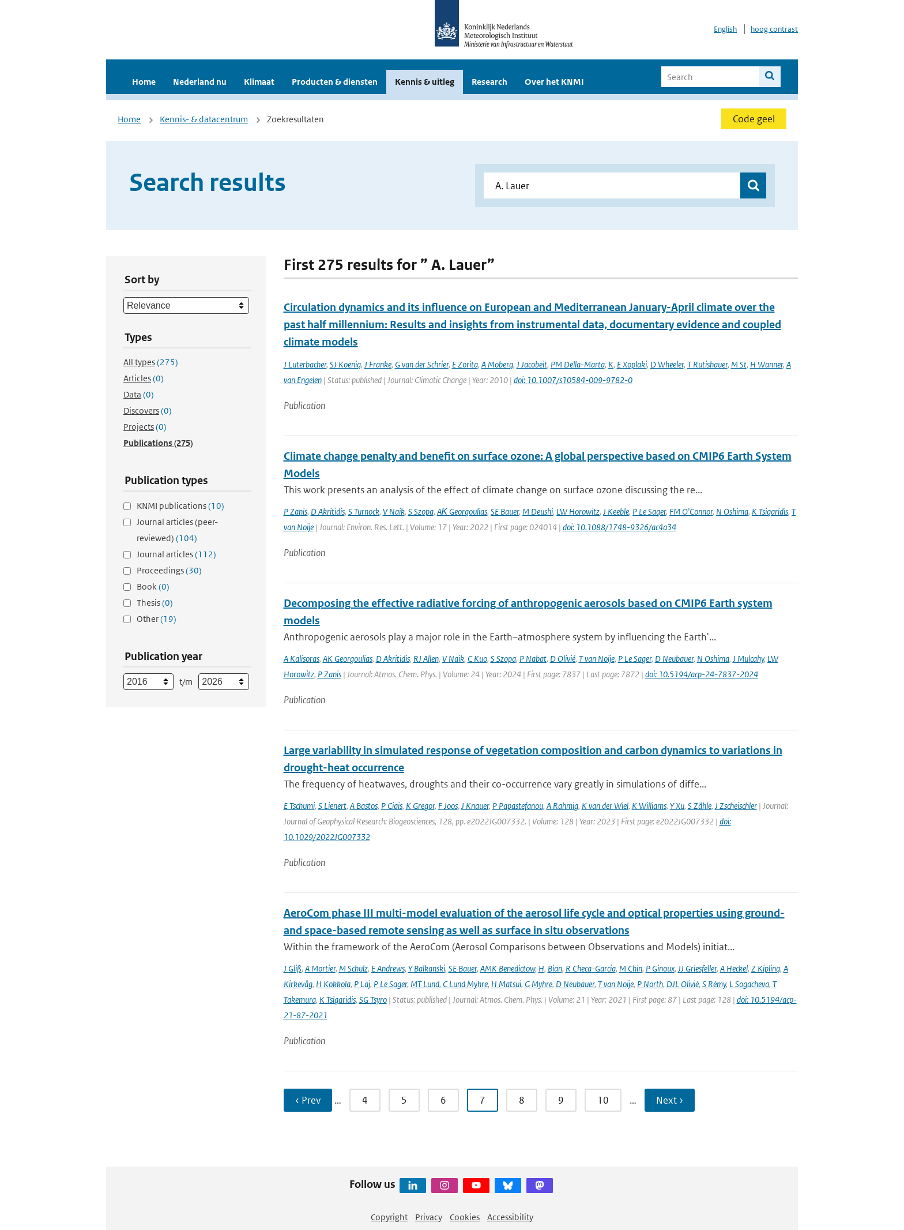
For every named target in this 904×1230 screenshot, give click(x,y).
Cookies (465, 1217)
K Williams (649, 805)
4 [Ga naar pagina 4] (365, 1100)
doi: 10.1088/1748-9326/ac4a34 (619, 527)
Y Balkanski (426, 968)
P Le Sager (649, 511)
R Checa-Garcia (591, 968)
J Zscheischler (736, 805)
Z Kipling (765, 968)
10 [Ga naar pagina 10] (603, 1100)
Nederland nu (200, 81)
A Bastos (364, 805)
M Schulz (353, 968)
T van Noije (597, 658)
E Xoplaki (632, 364)
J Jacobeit (532, 364)
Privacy (428, 1217)
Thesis (155, 602)
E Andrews (388, 968)
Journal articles (176, 554)
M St (739, 364)
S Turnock (363, 511)
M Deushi (537, 511)
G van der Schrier (422, 364)
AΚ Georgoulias (462, 511)
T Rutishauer (707, 364)
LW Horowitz (578, 511)
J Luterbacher (305, 364)
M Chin (630, 968)
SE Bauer (505, 511)
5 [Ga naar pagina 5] (404, 1100)
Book (153, 586)
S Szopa (421, 511)
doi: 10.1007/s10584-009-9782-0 (573, 379)
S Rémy (714, 983)
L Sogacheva (749, 983)
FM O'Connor (691, 511)
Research (489, 81)
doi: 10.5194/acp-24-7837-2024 (701, 674)
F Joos (448, 805)
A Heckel (734, 968)
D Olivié (562, 658)
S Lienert (332, 805)
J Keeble (616, 511)
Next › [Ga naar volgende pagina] (669, 1100)
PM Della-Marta (578, 364)
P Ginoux (660, 968)
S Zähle (699, 805)
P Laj (362, 983)
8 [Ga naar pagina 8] (522, 1100)
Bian (555, 968)
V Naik (394, 511)
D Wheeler (667, 364)
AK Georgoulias (347, 658)
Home (144, 81)
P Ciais (391, 805)
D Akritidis (328, 511)
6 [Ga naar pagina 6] (443, 1100)
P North (650, 983)
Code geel (754, 118)
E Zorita (465, 364)
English (725, 29)
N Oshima (732, 511)
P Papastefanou (517, 805)
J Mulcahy (748, 658)
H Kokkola (333, 983)
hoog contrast (774, 29)
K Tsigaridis (770, 511)
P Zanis (295, 511)
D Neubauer (674, 658)
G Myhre (538, 983)
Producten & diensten (335, 81)
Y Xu (677, 805)
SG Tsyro (373, 999)
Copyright (389, 1217)
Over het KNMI (554, 81)
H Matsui (506, 983)
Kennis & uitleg (424, 81)
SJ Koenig (345, 364)
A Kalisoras (301, 658)
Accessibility (510, 1217)
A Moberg (497, 364)
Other (156, 618)
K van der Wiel (605, 805)
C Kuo (477, 658)
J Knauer (475, 805)
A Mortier (320, 968)
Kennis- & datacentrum (204, 119)
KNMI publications (180, 505)
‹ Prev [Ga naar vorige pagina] (308, 1100)
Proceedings (169, 570)
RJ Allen (426, 658)
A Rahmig (562, 805)
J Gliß (293, 968)
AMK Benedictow (507, 968)
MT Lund (424, 983)
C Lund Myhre (465, 983)
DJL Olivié (682, 983)
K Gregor (420, 805)
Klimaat (259, 81)
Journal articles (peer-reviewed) (177, 529)
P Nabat (533, 658)
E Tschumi (299, 805)
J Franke (377, 364)
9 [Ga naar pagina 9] (561, 1100)
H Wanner (766, 364)
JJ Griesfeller (697, 968)
